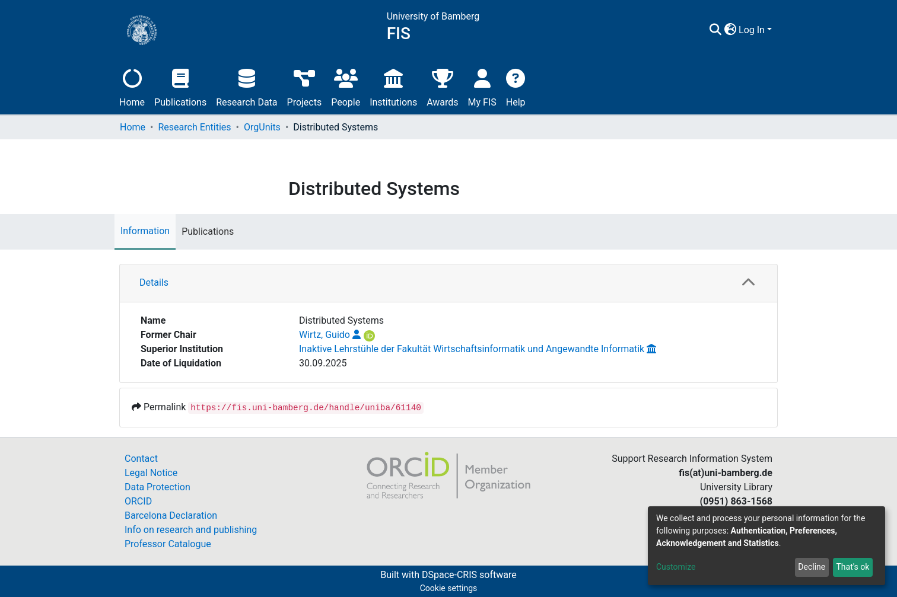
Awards (442, 86)
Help (516, 86)
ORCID (138, 501)
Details (153, 282)
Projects (304, 86)
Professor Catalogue (168, 544)
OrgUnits (262, 127)
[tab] (448, 283)
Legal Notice (151, 472)
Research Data (246, 86)
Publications (180, 86)
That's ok (852, 567)
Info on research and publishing (191, 529)
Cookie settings (449, 588)
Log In (752, 30)
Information (145, 231)
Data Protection (157, 487)
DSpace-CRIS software (469, 574)
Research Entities (194, 127)
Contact (141, 458)
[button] (730, 30)
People (345, 86)
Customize (675, 567)
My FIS (482, 86)
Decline (811, 567)
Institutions (393, 86)
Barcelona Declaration (171, 515)
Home (132, 86)
